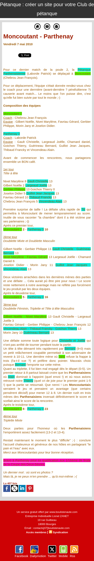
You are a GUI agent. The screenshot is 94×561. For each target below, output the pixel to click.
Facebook (21, 556)
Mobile (63, 556)
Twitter (52, 556)
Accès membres (36, 532)
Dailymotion (38, 556)
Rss (72, 556)
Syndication (60, 532)
